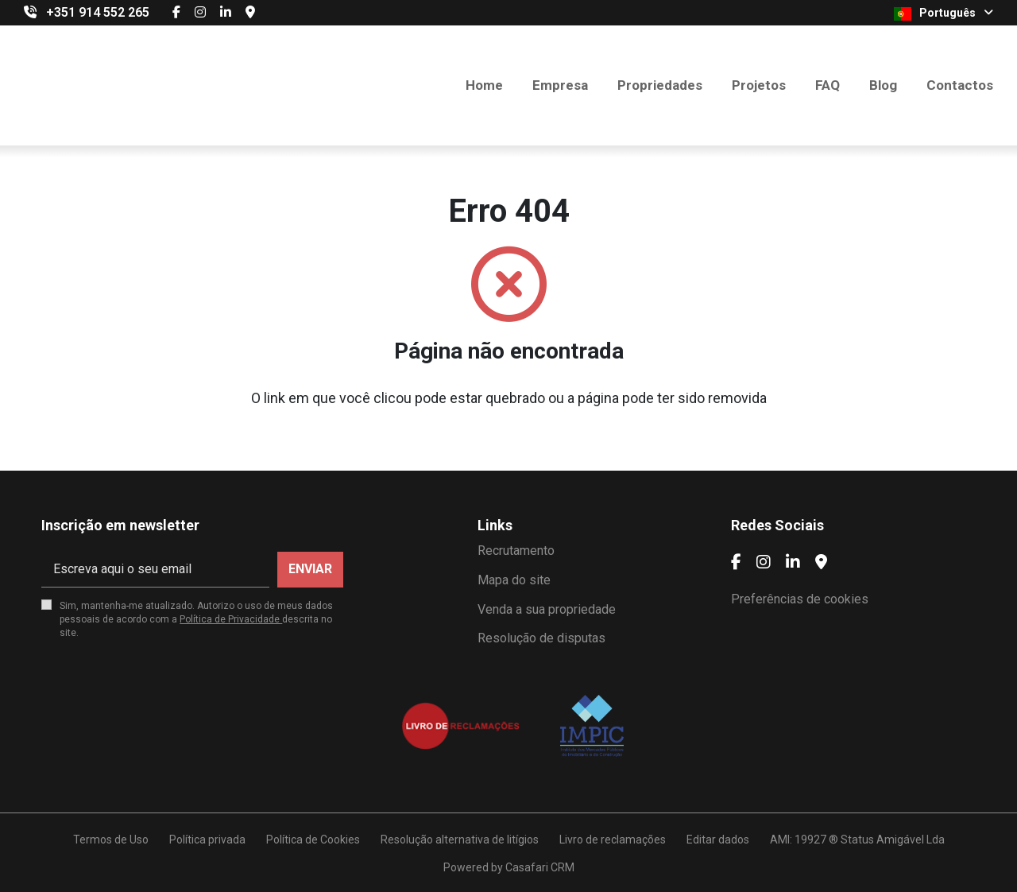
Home (484, 85)
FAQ (827, 85)
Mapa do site (514, 580)
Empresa (560, 85)
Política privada (207, 839)
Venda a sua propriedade (547, 609)
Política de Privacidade (231, 619)
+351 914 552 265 (97, 12)
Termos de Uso (111, 839)
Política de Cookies (313, 839)
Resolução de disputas (541, 638)
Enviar (310, 568)
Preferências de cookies (799, 599)
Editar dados (717, 839)
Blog (883, 85)
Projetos (759, 85)
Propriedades (659, 85)
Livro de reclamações (612, 839)
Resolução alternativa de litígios (460, 839)
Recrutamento (516, 550)
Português (943, 13)
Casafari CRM (539, 867)
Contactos (959, 85)
